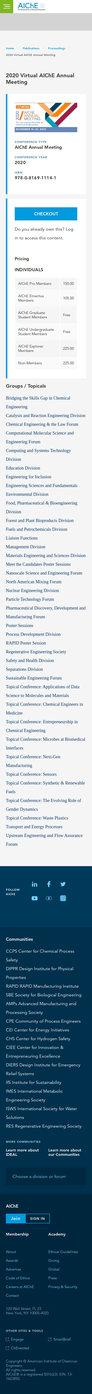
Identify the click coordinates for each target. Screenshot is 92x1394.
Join (15, 1218)
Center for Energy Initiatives (37, 1030)
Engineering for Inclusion (28, 476)
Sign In (37, 1218)
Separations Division (24, 669)
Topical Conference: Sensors (31, 774)
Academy (57, 1234)
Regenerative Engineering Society (36, 651)
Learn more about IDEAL (22, 1152)
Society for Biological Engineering (43, 995)
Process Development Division (33, 634)
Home (10, 48)
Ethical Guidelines (63, 1251)
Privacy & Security (62, 1286)
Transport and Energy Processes (34, 826)
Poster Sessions (19, 625)
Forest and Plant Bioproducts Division (40, 520)
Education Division (23, 468)
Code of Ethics (18, 1278)
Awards (12, 1260)
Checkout (46, 214)
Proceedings (56, 48)
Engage (17, 1339)
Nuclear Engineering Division (32, 590)
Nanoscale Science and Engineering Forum (44, 573)
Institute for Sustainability (33, 1082)
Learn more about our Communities (64, 1152)
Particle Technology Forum (30, 599)
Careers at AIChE (20, 1286)
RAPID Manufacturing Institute (42, 986)
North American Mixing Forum (33, 581)
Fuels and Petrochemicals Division (36, 529)
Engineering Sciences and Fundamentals (41, 485)
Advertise (13, 1269)
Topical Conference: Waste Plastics (37, 818)
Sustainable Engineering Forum (34, 678)
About (11, 1251)
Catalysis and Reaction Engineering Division (45, 415)
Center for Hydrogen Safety (38, 1038)
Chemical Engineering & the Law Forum (42, 424)
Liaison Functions (22, 538)
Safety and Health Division (30, 660)
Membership (17, 1234)
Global (54, 1269)
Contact (12, 1295)
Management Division (25, 546)
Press (52, 1278)
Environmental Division (27, 494)
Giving (53, 1260)
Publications (31, 48)
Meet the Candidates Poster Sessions (38, 564)
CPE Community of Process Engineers (43, 1021)
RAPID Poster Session (26, 643)
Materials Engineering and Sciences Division (46, 555)
